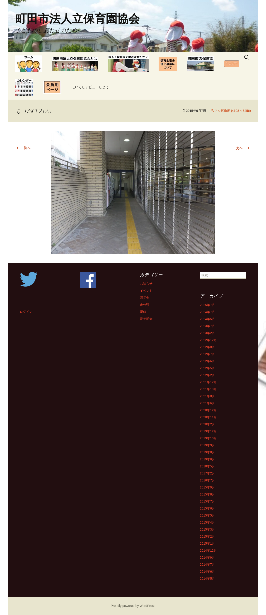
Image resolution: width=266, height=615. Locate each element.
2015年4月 (207, 522)
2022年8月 (207, 347)
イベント (146, 290)
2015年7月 (207, 501)
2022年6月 (207, 361)
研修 (143, 311)
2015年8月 (207, 494)
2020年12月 (208, 410)
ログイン (26, 311)
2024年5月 (207, 319)
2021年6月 (207, 403)
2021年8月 (207, 396)
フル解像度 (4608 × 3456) (232, 110)
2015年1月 (207, 543)
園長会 (144, 297)
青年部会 (146, 319)
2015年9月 (207, 487)
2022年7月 (207, 354)
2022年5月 (207, 368)
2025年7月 (207, 305)
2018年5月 (207, 466)
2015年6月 (207, 508)
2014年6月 (207, 571)
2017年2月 (207, 473)
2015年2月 (207, 536)
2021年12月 (208, 382)
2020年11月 (208, 417)
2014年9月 (207, 557)
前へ (23, 148)
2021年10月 (208, 389)
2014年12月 (208, 550)
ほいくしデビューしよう (90, 87)
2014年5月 (207, 578)
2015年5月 (207, 515)
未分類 (144, 304)
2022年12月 (208, 340)
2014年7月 (207, 564)
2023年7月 (207, 326)
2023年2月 (207, 333)
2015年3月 (207, 529)
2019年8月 (207, 452)
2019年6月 (207, 459)
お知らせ (146, 283)
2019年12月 (208, 431)
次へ (243, 148)
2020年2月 (207, 424)
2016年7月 (207, 480)
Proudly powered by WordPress (133, 606)
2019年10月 (208, 438)
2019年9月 (207, 445)
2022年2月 (207, 375)
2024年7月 (207, 312)
